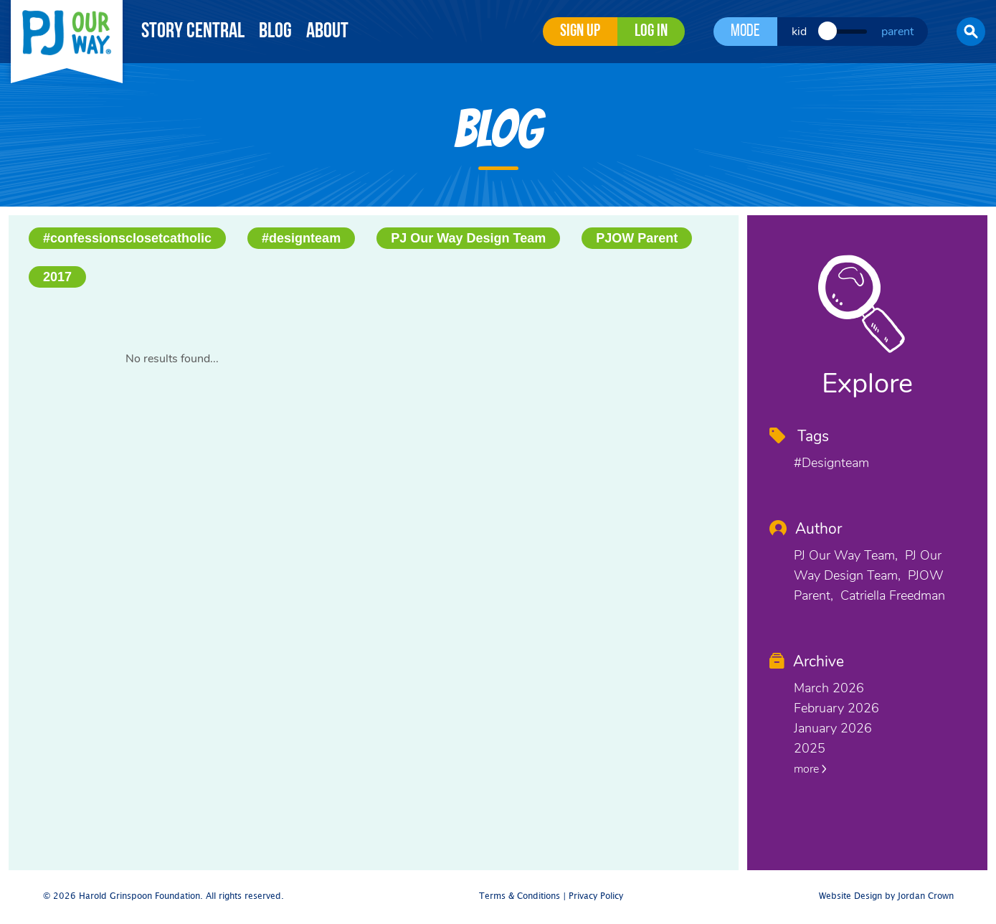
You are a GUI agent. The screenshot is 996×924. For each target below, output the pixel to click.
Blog (275, 32)
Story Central (193, 32)
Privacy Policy (596, 896)
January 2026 (833, 728)
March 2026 (829, 688)
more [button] (810, 769)
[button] (971, 31)
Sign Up (580, 31)
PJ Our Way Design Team (468, 238)
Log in (651, 31)
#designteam (301, 238)
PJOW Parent (637, 238)
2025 (809, 748)
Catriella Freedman (892, 595)
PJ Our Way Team (844, 555)
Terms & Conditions (519, 896)
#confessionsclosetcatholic (127, 238)
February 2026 (836, 708)
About (327, 32)
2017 (57, 277)
